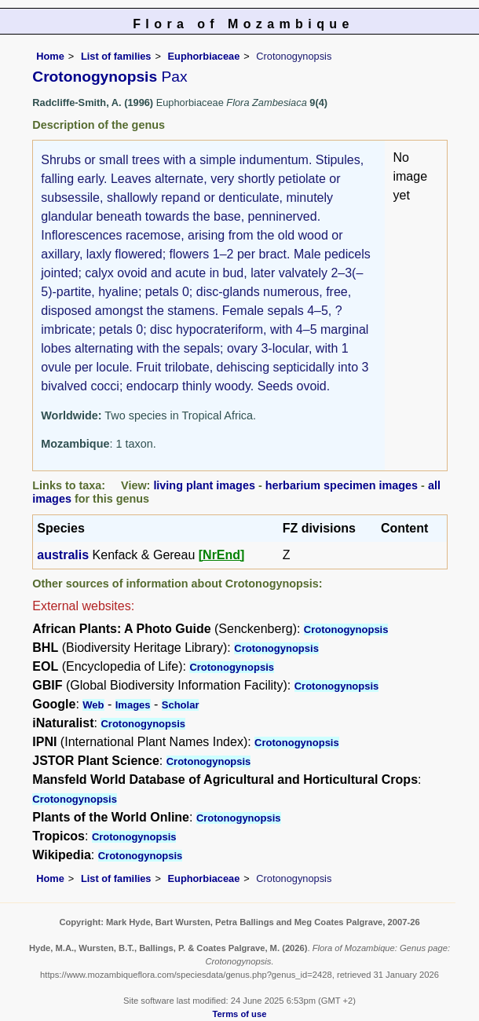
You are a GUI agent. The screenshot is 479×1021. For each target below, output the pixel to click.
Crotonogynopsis (346, 629)
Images (133, 705)
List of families (116, 56)
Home (50, 56)
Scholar (180, 705)
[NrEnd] (222, 555)
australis (63, 555)
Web (93, 705)
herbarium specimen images (341, 485)
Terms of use (240, 1014)
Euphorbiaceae (204, 56)
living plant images (204, 485)
